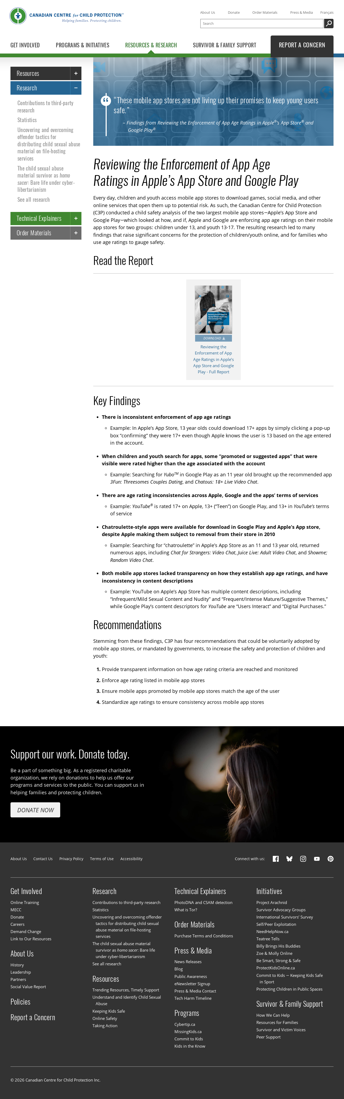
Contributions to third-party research (45, 106)
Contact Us (43, 858)
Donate (234, 12)
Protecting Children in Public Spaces (289, 989)
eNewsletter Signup (192, 983)
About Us (207, 12)
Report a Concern (32, 1017)
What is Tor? (185, 909)
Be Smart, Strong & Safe (278, 960)
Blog (178, 969)
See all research (33, 199)
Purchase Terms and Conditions (203, 935)
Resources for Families (277, 1022)
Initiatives (269, 891)
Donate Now (35, 810)
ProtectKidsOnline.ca (275, 968)
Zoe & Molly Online (274, 953)
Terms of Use (102, 858)
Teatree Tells (268, 938)
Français (327, 12)
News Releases (188, 961)
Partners (18, 979)
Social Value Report (28, 986)
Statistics (27, 119)
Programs (186, 1013)
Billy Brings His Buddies (278, 946)
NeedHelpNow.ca (272, 931)
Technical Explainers (39, 218)
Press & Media (301, 12)
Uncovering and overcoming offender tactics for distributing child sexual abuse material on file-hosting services (48, 144)
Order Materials (264, 12)
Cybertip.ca (184, 1024)
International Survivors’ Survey (284, 917)
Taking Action (104, 1025)
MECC (15, 909)
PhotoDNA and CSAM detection (203, 902)
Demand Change (25, 931)
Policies (20, 1001)
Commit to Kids (188, 1038)
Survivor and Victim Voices (281, 1029)
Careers (17, 924)
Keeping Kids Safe (108, 1011)
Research (27, 87)
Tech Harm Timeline (193, 998)
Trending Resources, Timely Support (125, 989)
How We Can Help (273, 1015)
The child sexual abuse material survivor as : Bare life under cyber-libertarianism (46, 178)
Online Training (24, 902)
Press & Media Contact (195, 991)
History (17, 964)
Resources (28, 73)
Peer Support (268, 1037)
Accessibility (131, 858)
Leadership (20, 972)
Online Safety (104, 1018)
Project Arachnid (271, 902)
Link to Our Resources (30, 938)
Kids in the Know (189, 1046)
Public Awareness (190, 976)
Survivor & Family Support (289, 1004)
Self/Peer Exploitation (276, 924)
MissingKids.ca (188, 1031)
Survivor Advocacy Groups (281, 909)
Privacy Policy (71, 858)
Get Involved (26, 891)
